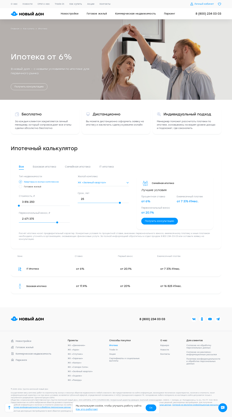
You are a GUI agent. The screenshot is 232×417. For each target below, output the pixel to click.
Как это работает (87, 409)
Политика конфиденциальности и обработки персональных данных (203, 361)
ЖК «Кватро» (75, 363)
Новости (27, 4)
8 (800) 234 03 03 (208, 13)
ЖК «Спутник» (75, 354)
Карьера (164, 345)
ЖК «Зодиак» (75, 376)
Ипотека (113, 345)
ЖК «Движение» (76, 345)
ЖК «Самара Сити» (78, 367)
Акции (90, 4)
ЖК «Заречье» (75, 358)
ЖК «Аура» (73, 350)
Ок (151, 407)
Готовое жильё (97, 13)
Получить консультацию (29, 86)
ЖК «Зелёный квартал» (80, 371)
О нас (14, 4)
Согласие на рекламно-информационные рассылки (201, 353)
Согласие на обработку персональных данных (198, 346)
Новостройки (70, 13)
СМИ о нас (44, 4)
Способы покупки (120, 340)
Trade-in (59, 4)
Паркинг (169, 13)
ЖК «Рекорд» (75, 380)
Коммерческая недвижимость (135, 13)
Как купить (75, 4)
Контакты (105, 4)
